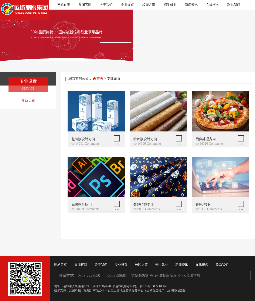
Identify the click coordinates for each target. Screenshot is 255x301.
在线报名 (212, 4)
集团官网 (85, 4)
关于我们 (106, 4)
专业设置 (127, 4)
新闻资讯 (191, 4)
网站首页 (63, 4)
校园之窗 (148, 4)
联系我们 (233, 4)
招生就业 (170, 4)
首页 (99, 78)
